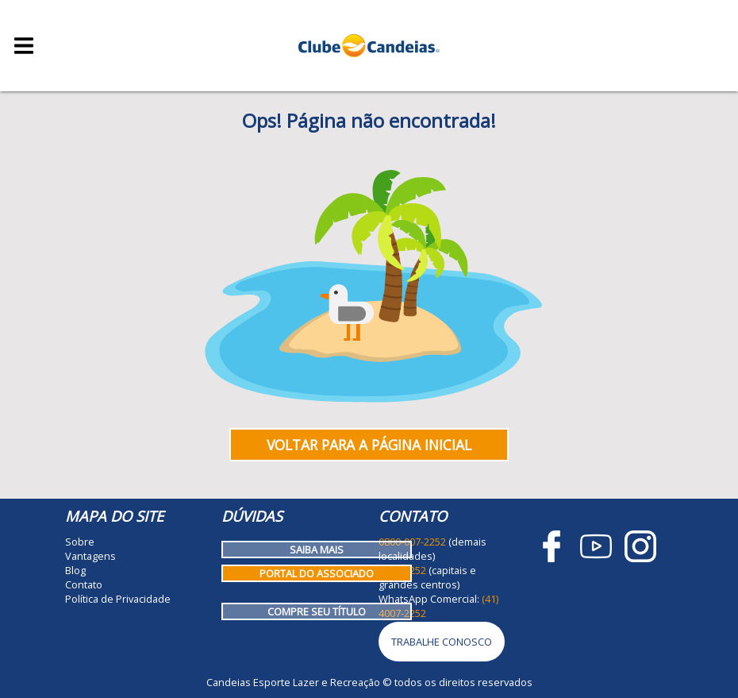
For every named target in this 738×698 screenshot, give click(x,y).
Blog (75, 570)
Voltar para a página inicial (369, 444)
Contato (83, 584)
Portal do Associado (316, 573)
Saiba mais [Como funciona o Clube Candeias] (317, 549)
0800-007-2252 (412, 541)
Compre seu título (316, 611)
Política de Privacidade (118, 599)
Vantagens (90, 556)
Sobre (79, 541)
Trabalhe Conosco (441, 641)
